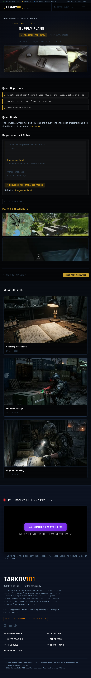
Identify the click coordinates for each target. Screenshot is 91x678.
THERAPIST (33, 18)
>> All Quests (54, 639)
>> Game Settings (13, 650)
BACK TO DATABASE (14, 275)
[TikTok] (15, 625)
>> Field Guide (11, 644)
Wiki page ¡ (35, 126)
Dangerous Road (15, 160)
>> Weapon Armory (14, 633)
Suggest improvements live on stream (25, 619)
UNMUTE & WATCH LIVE (45, 527)
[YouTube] (10, 625)
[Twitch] (5, 625)
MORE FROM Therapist (76, 275)
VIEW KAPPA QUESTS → (60, 35)
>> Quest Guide (55, 633)
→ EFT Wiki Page (13, 201)
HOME (6, 18)
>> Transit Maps (55, 644)
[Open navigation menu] (83, 7)
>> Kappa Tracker (13, 639)
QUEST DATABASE (18, 18)
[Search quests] (67, 7)
